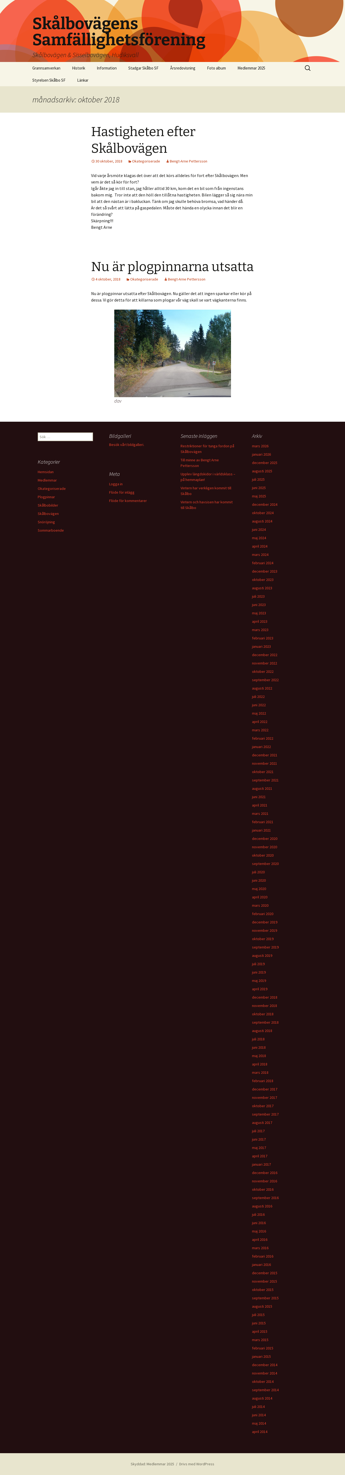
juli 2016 (258, 1214)
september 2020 (265, 863)
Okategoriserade (146, 161)
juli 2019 (258, 963)
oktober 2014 (263, 1381)
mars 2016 (260, 1247)
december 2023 (264, 571)
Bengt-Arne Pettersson (188, 161)
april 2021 (259, 805)
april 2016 (259, 1239)
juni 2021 (259, 796)
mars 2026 (260, 446)
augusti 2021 (262, 788)
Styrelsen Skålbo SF (48, 80)
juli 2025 (258, 479)
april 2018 (259, 1064)
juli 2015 (258, 1314)
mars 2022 (260, 730)
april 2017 (259, 1156)
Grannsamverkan (46, 68)
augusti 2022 (262, 688)
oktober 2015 (263, 1289)
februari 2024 (262, 562)
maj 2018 (259, 1055)
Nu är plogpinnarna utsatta (172, 267)
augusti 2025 (262, 471)
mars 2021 (260, 813)
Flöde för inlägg (121, 492)
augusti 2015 (262, 1306)
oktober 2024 (263, 512)
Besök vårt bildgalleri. (126, 444)
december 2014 (264, 1364)
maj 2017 (259, 1147)
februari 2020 (262, 913)
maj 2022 (259, 713)
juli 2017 (258, 1130)
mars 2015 (260, 1339)
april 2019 (259, 988)
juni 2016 (259, 1222)
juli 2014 (258, 1406)
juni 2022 (259, 704)
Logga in (116, 484)
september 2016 (265, 1197)
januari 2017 (261, 1164)
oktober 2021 (263, 771)
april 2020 (259, 897)
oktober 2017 (263, 1105)
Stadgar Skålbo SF (143, 68)
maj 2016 (259, 1231)
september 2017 (265, 1114)
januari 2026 (261, 454)
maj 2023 (259, 613)
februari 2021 (262, 821)
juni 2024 (259, 529)
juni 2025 (259, 487)
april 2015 (259, 1331)
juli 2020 (258, 872)
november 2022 (264, 663)
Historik (78, 68)
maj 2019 (259, 980)
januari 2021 (261, 830)
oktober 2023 (263, 579)
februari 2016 (262, 1256)
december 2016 (264, 1172)
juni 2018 (259, 1047)
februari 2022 (262, 738)
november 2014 (264, 1373)
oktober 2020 (263, 855)
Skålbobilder (48, 505)
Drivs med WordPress (196, 1464)
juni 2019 (259, 972)
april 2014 (259, 1431)
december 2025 (264, 462)
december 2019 (264, 922)
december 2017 (264, 1089)
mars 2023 (260, 629)
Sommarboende (51, 530)
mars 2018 (260, 1072)
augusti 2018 (262, 1030)
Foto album (216, 68)
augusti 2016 (262, 1206)
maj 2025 (259, 496)
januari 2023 (261, 646)
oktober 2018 (263, 1014)
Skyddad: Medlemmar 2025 (152, 1464)
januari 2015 (261, 1356)
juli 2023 (258, 596)
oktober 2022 (263, 671)
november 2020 (264, 846)
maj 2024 (259, 537)
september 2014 (265, 1389)
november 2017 (264, 1097)
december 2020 (264, 838)
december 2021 (264, 755)
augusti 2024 (262, 521)
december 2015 (264, 1272)
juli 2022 (258, 696)
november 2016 (264, 1181)
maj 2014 (259, 1423)
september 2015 (265, 1298)
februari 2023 (262, 638)
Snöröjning (46, 522)
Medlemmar (47, 480)
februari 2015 (262, 1348)
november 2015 (264, 1281)
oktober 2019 (263, 938)
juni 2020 (259, 880)
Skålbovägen (48, 513)
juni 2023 (259, 604)
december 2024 (264, 504)
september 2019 (265, 947)
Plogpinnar (46, 496)
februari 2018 (262, 1080)
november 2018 (264, 1005)
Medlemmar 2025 (251, 68)
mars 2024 (260, 554)
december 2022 (264, 654)
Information (107, 68)
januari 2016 (261, 1264)
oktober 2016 (263, 1189)
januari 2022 (261, 746)
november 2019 (264, 930)
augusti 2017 (262, 1122)
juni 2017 (259, 1139)
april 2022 (259, 721)
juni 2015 (259, 1323)
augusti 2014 (262, 1398)
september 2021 (265, 780)
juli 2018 (258, 1039)
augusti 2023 (262, 588)
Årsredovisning (182, 68)
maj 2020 (259, 888)
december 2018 (264, 997)
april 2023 (259, 621)
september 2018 (265, 1022)
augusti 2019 (262, 955)
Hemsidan (46, 471)
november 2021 (264, 763)
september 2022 (265, 679)
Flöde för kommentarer (128, 500)
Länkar (82, 80)
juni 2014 (259, 1414)
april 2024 (259, 546)
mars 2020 (260, 905)
